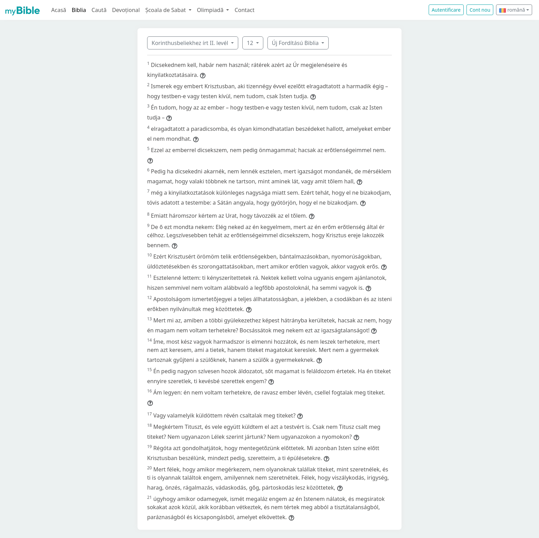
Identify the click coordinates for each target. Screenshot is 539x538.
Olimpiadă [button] (211, 10)
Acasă (58, 10)
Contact (244, 10)
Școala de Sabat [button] (166, 10)
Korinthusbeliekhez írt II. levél (191, 43)
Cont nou (480, 10)
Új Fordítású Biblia (296, 43)
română (512, 10)
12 (250, 43)
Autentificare (446, 10)
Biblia (79, 10)
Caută (99, 10)
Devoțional (126, 10)
